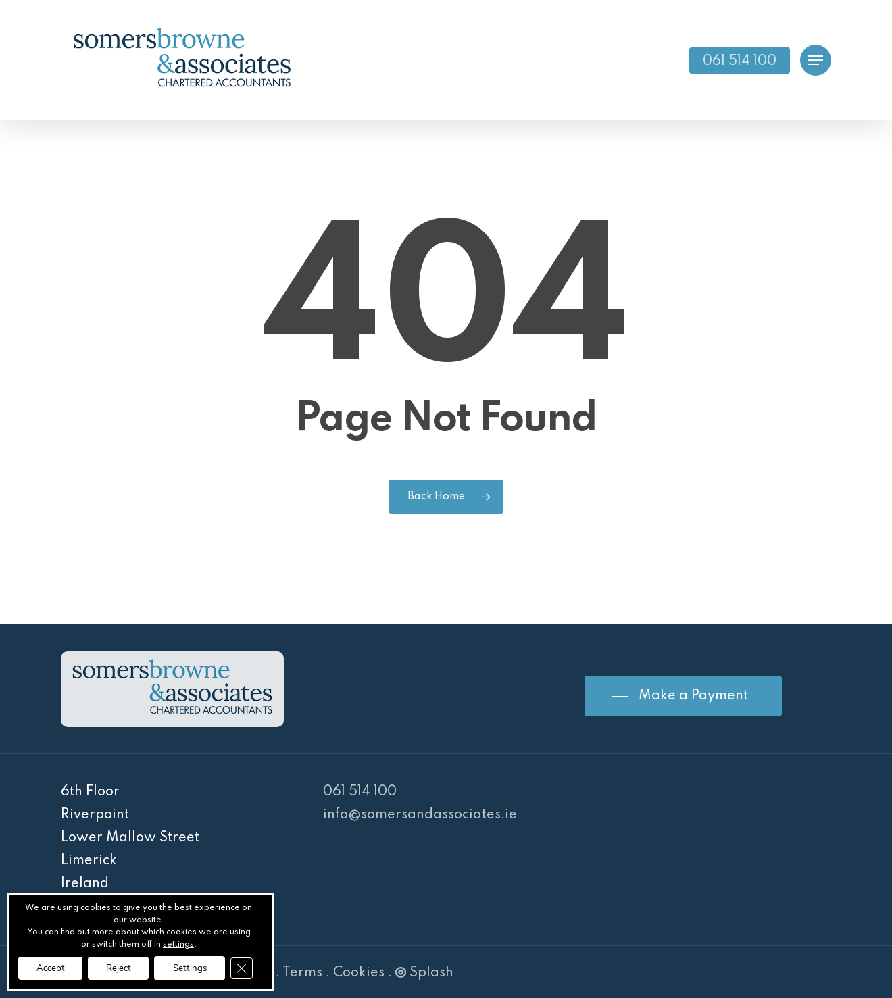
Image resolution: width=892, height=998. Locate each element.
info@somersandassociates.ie (420, 815)
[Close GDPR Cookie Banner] (261, 967)
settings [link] (183, 943)
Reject (127, 967)
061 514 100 (360, 792)
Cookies (359, 973)
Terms (302, 973)
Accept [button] (53, 967)
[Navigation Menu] (815, 60)
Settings (204, 967)
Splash (424, 973)
